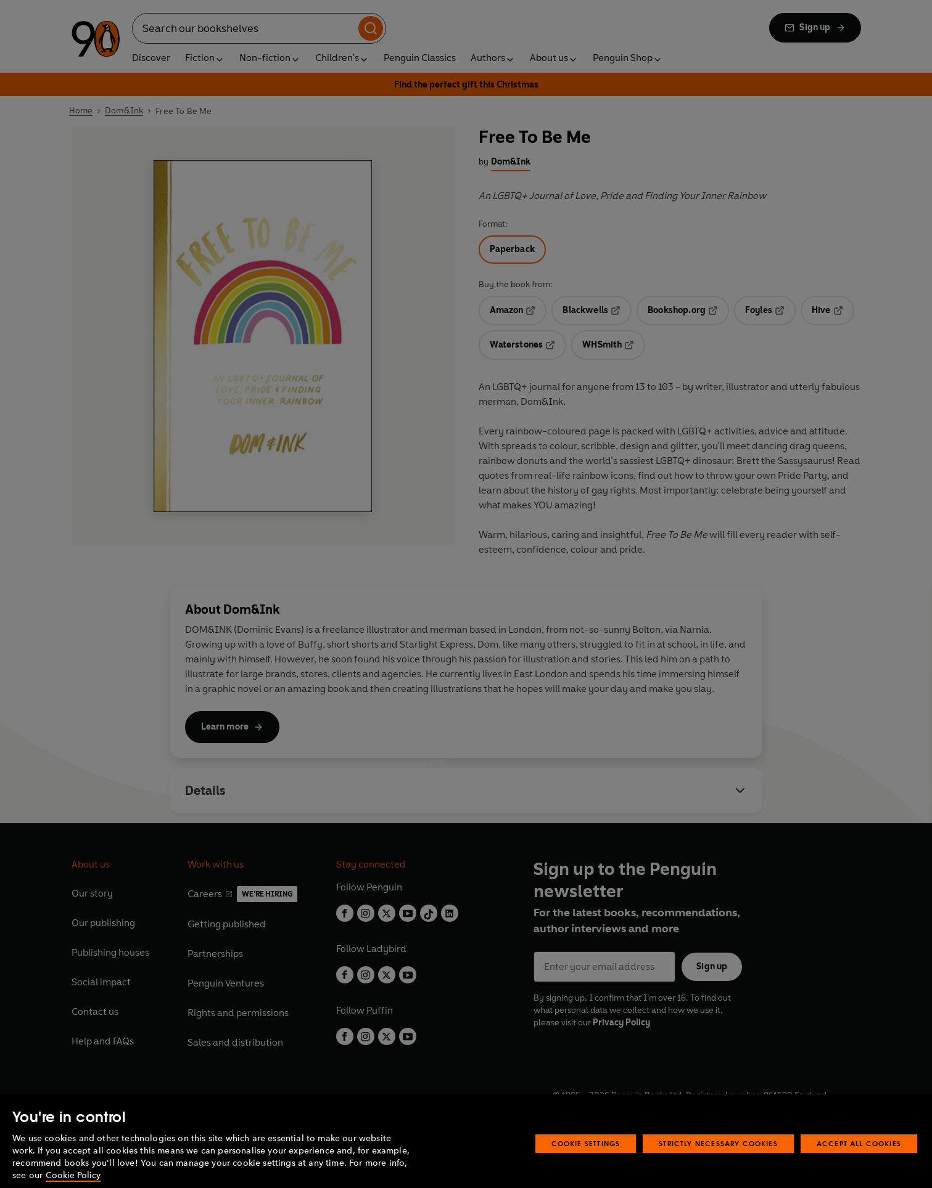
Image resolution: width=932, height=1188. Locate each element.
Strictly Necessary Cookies (718, 1162)
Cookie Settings (586, 1162)
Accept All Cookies (859, 1162)
